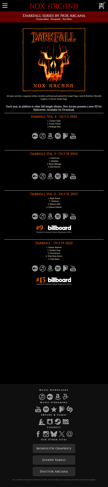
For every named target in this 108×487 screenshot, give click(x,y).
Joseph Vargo (54, 460)
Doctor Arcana (54, 471)
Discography (56, 19)
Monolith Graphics (54, 448)
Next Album (67, 19)
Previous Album (42, 19)
